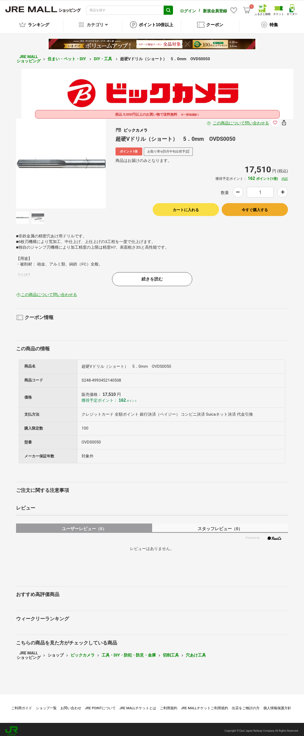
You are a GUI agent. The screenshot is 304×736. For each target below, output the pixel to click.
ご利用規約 (168, 705)
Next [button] (84, 161)
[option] (61, 161)
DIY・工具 (103, 56)
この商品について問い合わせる (241, 120)
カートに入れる (186, 207)
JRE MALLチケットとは (137, 705)
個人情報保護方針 (277, 705)
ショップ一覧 (46, 705)
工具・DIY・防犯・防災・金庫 (129, 652)
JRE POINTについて (100, 705)
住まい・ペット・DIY (67, 56)
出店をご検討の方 (246, 705)
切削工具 (171, 652)
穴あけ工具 (196, 652)
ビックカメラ (83, 652)
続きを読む (152, 276)
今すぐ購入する (255, 207)
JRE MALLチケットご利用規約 (204, 705)
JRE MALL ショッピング (29, 56)
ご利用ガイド (21, 705)
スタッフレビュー (220, 525)
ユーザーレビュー (84, 525)
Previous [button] (38, 161)
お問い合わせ (70, 705)
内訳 (285, 176)
